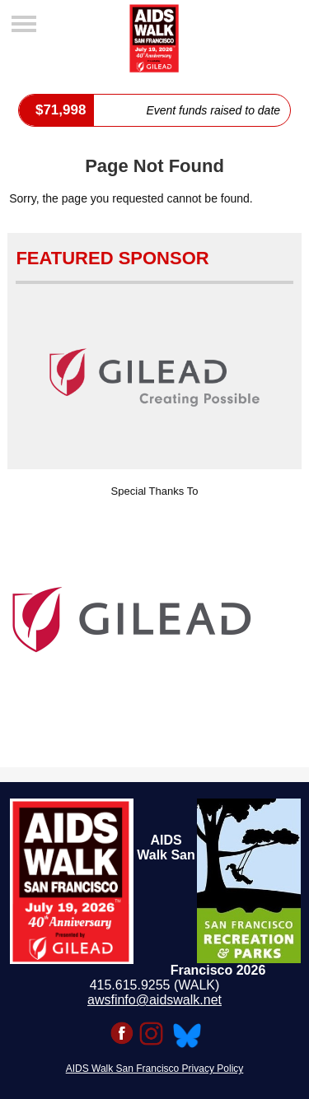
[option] (154, 619)
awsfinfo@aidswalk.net (154, 1000)
